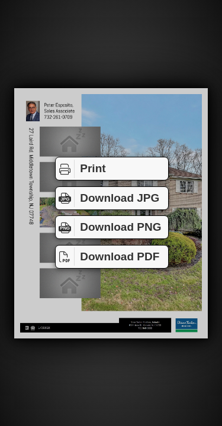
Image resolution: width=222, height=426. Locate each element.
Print (81, 169)
